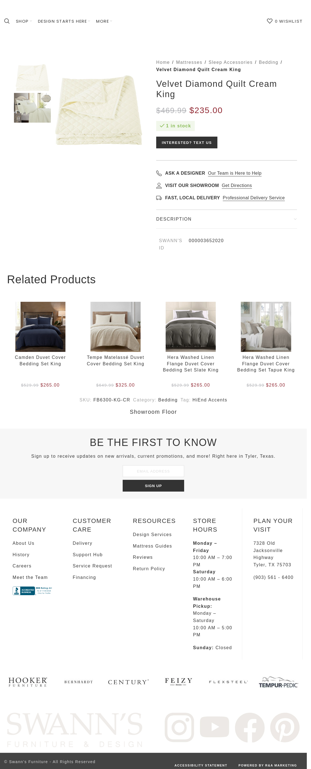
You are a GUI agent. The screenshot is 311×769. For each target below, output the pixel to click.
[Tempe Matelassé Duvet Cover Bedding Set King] (115, 327)
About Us (24, 543)
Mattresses (189, 62)
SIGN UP (153, 486)
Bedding (268, 62)
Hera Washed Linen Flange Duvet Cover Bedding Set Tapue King (266, 363)
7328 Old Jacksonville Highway (268, 550)
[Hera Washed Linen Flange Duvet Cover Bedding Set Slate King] (190, 327)
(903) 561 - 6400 (273, 577)
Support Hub (88, 554)
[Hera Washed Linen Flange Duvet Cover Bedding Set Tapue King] (265, 327)
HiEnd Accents (210, 400)
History (21, 554)
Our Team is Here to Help (235, 173)
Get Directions (237, 185)
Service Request (92, 566)
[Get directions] (159, 185)
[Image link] (74, 729)
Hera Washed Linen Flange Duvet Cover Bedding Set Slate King (191, 363)
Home (163, 62)
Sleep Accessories (230, 62)
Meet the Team (30, 577)
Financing (84, 577)
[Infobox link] (28, 684)
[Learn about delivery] (159, 197)
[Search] (7, 21)
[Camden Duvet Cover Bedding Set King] (40, 327)
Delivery (82, 543)
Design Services (152, 534)
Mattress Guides (152, 546)
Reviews (143, 557)
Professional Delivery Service (254, 197)
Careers (22, 566)
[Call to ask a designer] (159, 173)
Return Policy (149, 568)
